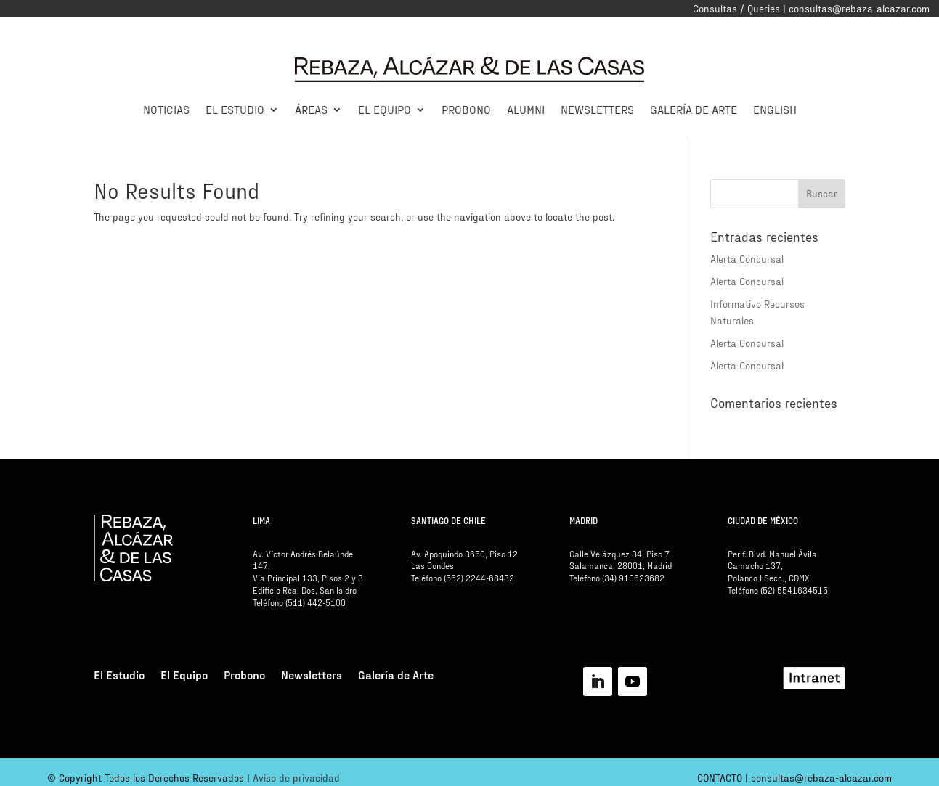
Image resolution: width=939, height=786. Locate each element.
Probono (466, 109)
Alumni (526, 109)
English (775, 109)
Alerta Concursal (747, 259)
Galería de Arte (693, 109)
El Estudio (235, 109)
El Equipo (384, 109)
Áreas (311, 109)
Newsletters (597, 109)
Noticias (166, 109)
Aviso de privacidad (296, 777)
